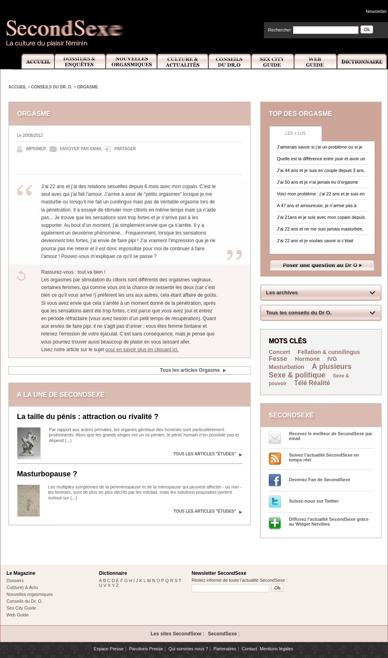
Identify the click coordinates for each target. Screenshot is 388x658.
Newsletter (376, 11)
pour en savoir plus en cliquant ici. (142, 349)
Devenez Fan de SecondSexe (319, 479)
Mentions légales (276, 648)
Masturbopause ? (47, 474)
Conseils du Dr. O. (51, 87)
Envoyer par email (81, 149)
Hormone (307, 359)
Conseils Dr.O (230, 61)
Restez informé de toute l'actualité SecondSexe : (239, 580)
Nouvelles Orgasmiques (131, 61)
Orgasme (87, 87)
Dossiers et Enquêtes (79, 61)
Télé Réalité (312, 382)
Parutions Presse (146, 648)
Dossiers (15, 580)
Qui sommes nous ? (188, 648)
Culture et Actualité (183, 61)
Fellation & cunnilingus (329, 352)
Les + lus (295, 133)
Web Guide (315, 61)
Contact (249, 648)
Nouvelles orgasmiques (29, 594)
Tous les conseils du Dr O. (298, 313)
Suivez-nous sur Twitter (314, 501)
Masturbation (286, 367)
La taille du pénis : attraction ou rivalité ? (87, 417)
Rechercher (279, 29)
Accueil (33, 61)
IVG (332, 359)
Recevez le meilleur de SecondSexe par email (330, 436)
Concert (279, 352)
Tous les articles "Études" (204, 454)
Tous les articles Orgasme (190, 370)
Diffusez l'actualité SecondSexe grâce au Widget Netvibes (329, 521)
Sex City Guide (272, 61)
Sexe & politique (297, 375)
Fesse (279, 358)
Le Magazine (20, 573)
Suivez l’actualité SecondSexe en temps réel (324, 457)
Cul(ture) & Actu (22, 587)
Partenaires (224, 648)
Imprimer (36, 149)
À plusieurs (332, 367)
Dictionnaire (362, 61)
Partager (125, 149)
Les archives (282, 292)
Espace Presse (109, 648)
